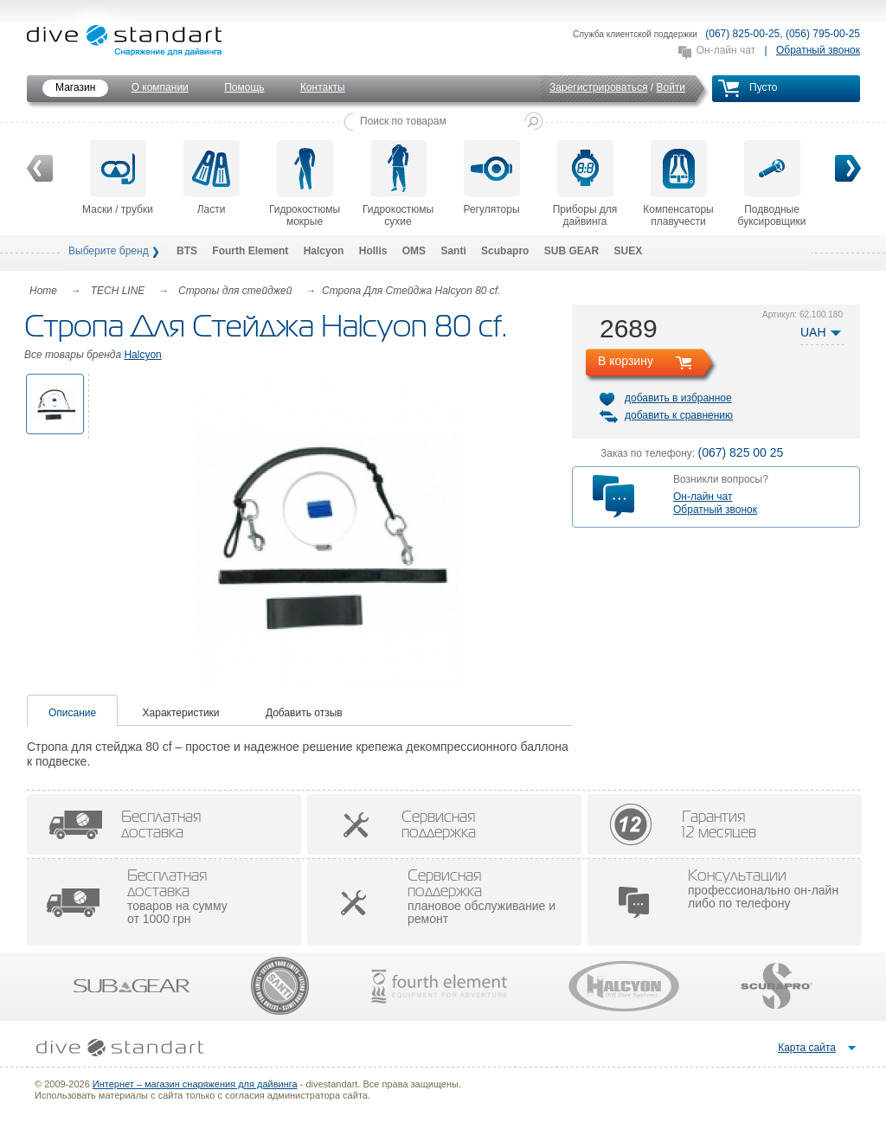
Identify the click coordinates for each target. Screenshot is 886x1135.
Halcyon (324, 251)
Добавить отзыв (304, 713)
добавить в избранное (678, 398)
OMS (414, 251)
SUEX (627, 251)
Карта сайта (807, 1048)
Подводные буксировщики (772, 184)
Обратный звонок (818, 50)
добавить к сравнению (679, 415)
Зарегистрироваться (598, 87)
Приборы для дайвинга (585, 184)
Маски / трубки (117, 177)
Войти (670, 87)
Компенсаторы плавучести (678, 184)
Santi (452, 251)
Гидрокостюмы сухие (398, 184)
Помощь (244, 87)
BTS (187, 251)
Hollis (373, 251)
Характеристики (181, 713)
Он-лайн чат (726, 50)
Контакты (322, 87)
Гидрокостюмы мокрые (304, 184)
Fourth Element (250, 251)
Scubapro (505, 251)
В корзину (625, 361)
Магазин (75, 87)
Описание (72, 713)
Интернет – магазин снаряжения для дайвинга (195, 1084)
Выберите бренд (108, 251)
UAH (813, 332)
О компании (160, 87)
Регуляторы (491, 177)
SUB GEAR (571, 251)
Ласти (211, 177)
